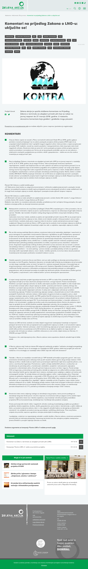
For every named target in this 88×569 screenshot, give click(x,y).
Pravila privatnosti (38, 525)
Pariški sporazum (50, 36)
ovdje (54, 427)
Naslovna (8, 15)
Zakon (36, 40)
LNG (39, 36)
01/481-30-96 (61, 520)
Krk (34, 36)
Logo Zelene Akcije (38, 522)
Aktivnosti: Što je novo (19, 15)
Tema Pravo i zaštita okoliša (56, 458)
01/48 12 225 (61, 525)
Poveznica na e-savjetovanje (15, 126)
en (70, 9)
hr (67, 9)
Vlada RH (27, 40)
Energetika (9, 36)
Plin (60, 36)
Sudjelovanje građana (13, 40)
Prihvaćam (44, 565)
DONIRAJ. (63, 549)
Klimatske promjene (23, 36)
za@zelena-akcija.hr (39, 519)
